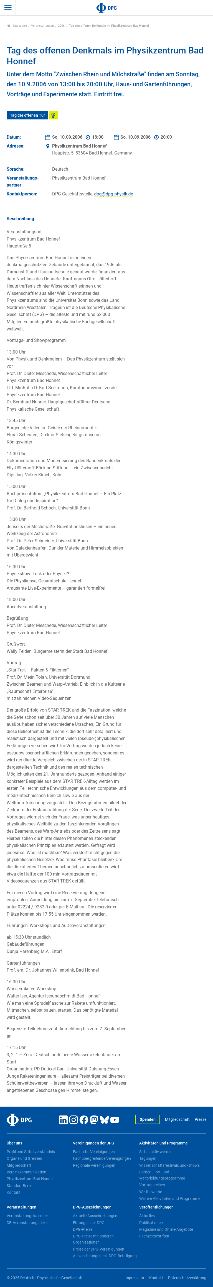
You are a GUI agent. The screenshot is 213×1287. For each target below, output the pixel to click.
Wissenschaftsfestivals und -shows (169, 1165)
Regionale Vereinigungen (94, 1165)
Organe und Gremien (24, 1158)
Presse (200, 1119)
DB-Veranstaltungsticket (28, 1222)
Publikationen (151, 1222)
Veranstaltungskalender (27, 1216)
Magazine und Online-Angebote (166, 1229)
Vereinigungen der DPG (93, 1143)
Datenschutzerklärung (187, 1278)
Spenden (148, 1119)
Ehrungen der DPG (89, 1222)
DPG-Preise (82, 1229)
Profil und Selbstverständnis (31, 1151)
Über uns (14, 1143)
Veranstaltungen (42, 26)
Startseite (17, 26)
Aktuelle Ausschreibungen (95, 1216)
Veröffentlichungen (156, 1207)
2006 (61, 26)
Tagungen (147, 1158)
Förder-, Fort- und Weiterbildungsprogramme (162, 1175)
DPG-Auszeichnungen (92, 1207)
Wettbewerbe (150, 1192)
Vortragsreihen (152, 1185)
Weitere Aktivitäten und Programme (169, 1198)
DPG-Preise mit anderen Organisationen (93, 1239)
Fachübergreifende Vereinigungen (102, 1158)
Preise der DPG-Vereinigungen (98, 1249)
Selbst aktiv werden (156, 1151)
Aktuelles (147, 1216)
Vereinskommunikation (26, 1172)
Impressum (134, 1278)
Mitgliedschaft (177, 1119)
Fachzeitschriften (154, 1236)
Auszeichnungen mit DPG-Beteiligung (105, 1256)
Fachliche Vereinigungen (94, 1151)
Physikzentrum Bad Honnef (30, 1178)
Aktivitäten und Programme (163, 1143)
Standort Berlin (19, 1185)
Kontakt (14, 1192)
